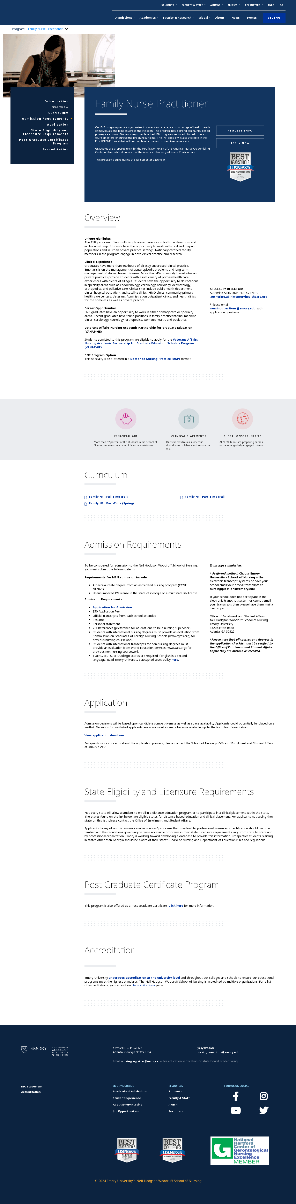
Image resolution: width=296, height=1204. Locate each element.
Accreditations (144, 985)
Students (175, 1091)
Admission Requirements (45, 118)
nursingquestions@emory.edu (232, 308)
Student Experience (127, 1098)
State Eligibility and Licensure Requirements (46, 132)
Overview (60, 107)
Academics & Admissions (130, 1091)
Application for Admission (112, 607)
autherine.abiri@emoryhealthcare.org (238, 297)
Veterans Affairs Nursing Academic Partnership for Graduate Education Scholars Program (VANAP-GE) (141, 343)
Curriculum (58, 113)
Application (58, 124)
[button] (168, 5)
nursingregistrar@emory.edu (141, 1061)
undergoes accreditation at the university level (144, 978)
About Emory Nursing (128, 1104)
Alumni (173, 1104)
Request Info (240, 130)
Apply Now (240, 143)
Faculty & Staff (179, 1098)
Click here (176, 906)
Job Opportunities (126, 1111)
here (174, 660)
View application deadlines (104, 735)
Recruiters (176, 1111)
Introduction (56, 101)
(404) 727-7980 (205, 1048)
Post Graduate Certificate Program (44, 141)
